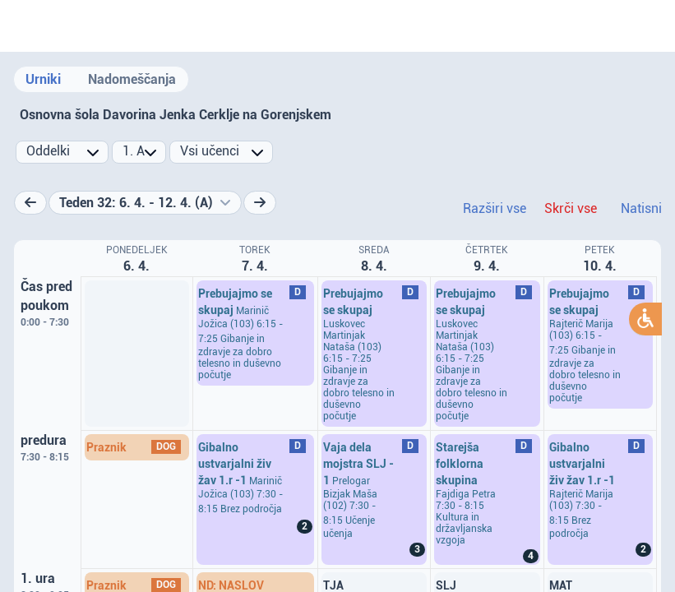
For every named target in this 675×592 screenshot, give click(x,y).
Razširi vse (494, 208)
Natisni (641, 208)
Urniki (43, 79)
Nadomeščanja (132, 79)
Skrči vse (570, 208)
